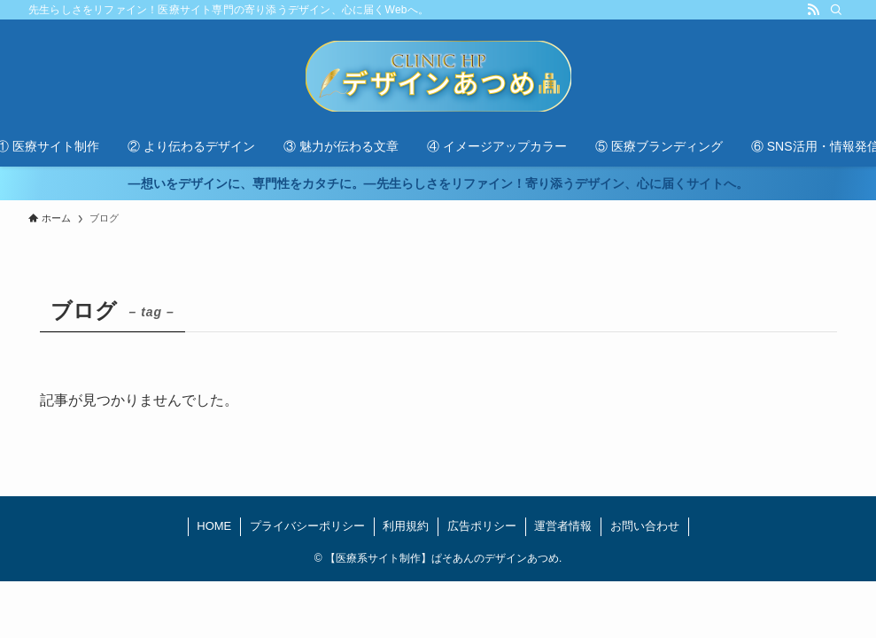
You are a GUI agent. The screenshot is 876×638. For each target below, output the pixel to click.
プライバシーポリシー (307, 526)
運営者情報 (563, 526)
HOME (214, 526)
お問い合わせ (644, 526)
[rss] (813, 9)
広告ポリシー (481, 526)
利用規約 (406, 526)
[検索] (836, 9)
